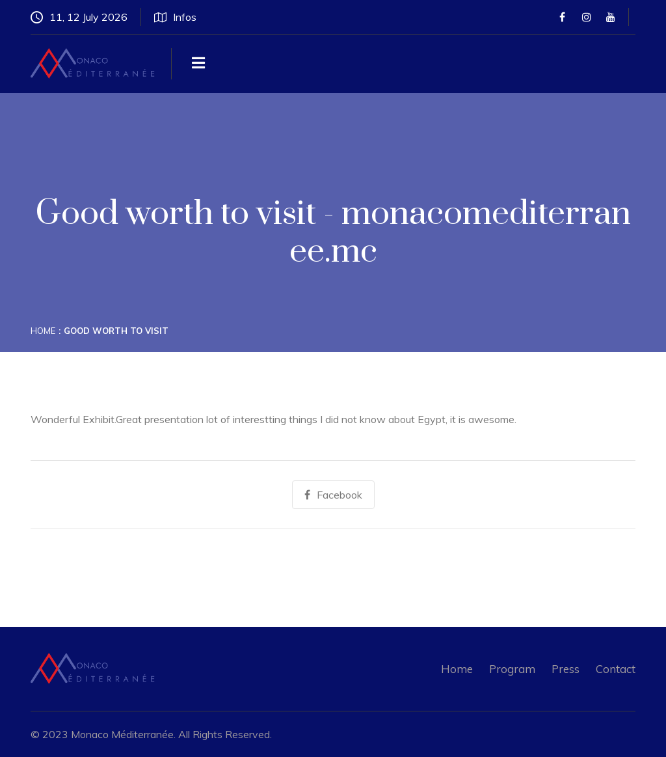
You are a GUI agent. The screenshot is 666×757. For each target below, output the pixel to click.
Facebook (333, 494)
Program (512, 669)
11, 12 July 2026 (79, 16)
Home (43, 330)
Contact (615, 669)
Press (565, 669)
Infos (175, 16)
